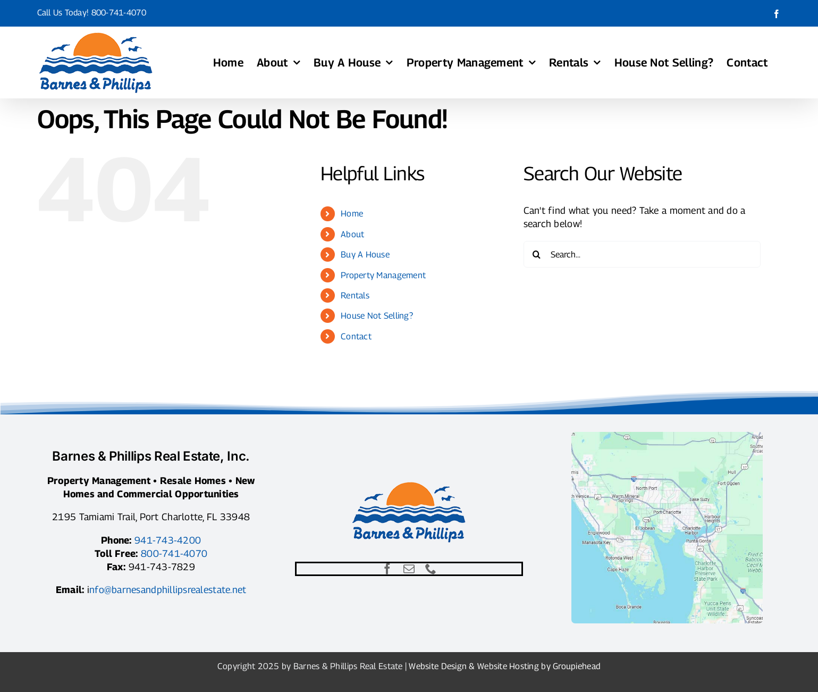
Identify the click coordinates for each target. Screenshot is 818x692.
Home (352, 214)
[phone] (430, 568)
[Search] (537, 254)
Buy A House (365, 254)
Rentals (355, 295)
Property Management (383, 275)
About (352, 234)
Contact (356, 336)
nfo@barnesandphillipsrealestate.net (167, 589)
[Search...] (642, 254)
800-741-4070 (118, 12)
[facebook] (387, 568)
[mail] (409, 568)
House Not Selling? (377, 316)
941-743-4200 (167, 540)
